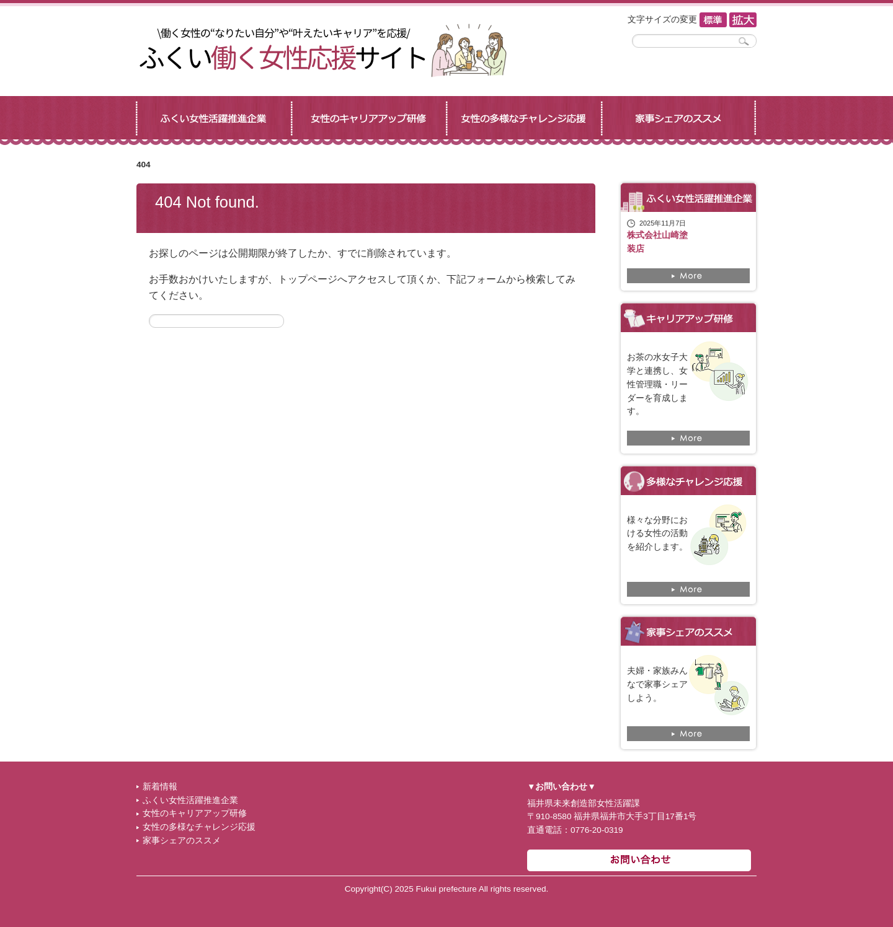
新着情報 (160, 786)
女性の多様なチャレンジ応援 (199, 827)
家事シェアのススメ (182, 840)
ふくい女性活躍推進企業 (190, 800)
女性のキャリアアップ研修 (195, 813)
